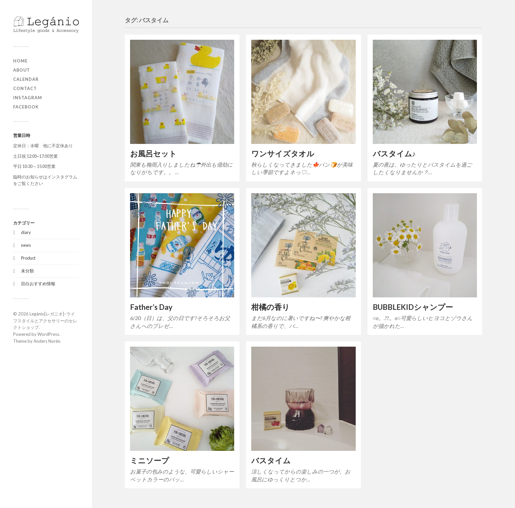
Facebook (26, 106)
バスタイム (271, 460)
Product (28, 258)
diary (26, 232)
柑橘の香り (270, 307)
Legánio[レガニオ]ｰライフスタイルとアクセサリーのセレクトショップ (45, 320)
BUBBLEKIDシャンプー (413, 307)
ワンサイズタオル (282, 153)
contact (25, 88)
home (20, 60)
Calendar (26, 79)
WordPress (48, 334)
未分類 (27, 270)
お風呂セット (153, 153)
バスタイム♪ (394, 153)
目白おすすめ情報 (38, 283)
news (26, 245)
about (21, 70)
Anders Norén (47, 341)
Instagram (27, 97)
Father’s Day (151, 307)
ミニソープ (149, 460)
